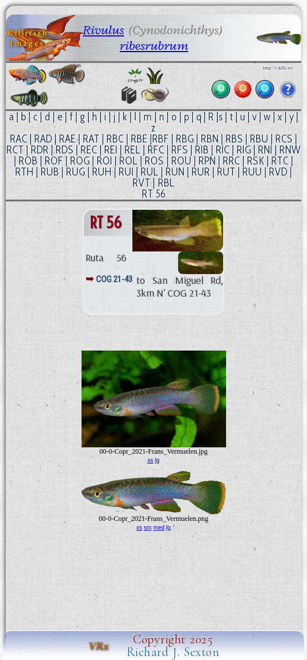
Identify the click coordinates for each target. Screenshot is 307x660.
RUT (226, 171)
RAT (91, 138)
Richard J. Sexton (173, 651)
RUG (75, 171)
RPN (207, 160)
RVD (278, 171)
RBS (234, 138)
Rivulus (103, 30)
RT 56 (153, 193)
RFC (155, 149)
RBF (160, 138)
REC (88, 149)
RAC (18, 138)
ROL (128, 160)
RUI (126, 171)
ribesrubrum (154, 45)
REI (110, 149)
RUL (149, 171)
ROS (154, 160)
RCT (15, 149)
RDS (64, 149)
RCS (284, 138)
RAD (43, 138)
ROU (181, 160)
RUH (102, 171)
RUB (49, 171)
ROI (104, 160)
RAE (67, 138)
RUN (174, 171)
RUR (200, 171)
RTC (279, 160)
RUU (252, 171)
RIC (223, 149)
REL (132, 149)
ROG (80, 160)
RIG (243, 149)
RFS (179, 149)
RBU (259, 138)
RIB (202, 149)
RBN (210, 138)
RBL (166, 182)
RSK (255, 160)
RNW (290, 149)
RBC (115, 138)
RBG (185, 138)
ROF (54, 160)
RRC (231, 160)
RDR (40, 149)
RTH (24, 171)
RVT (141, 182)
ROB (28, 160)
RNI (265, 149)
